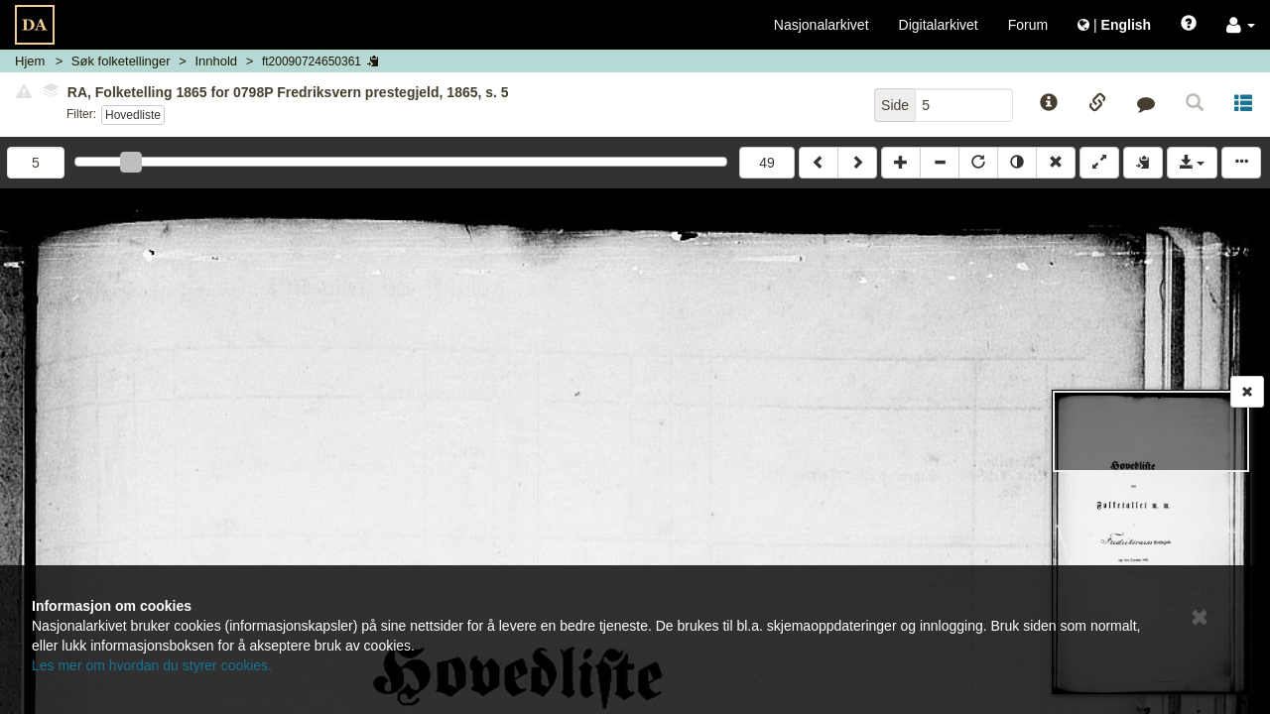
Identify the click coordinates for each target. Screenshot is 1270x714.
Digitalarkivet (938, 25)
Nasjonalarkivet (821, 25)
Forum (1028, 25)
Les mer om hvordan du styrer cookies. (152, 665)
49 (767, 163)
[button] (1240, 25)
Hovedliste (133, 115)
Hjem (30, 61)
